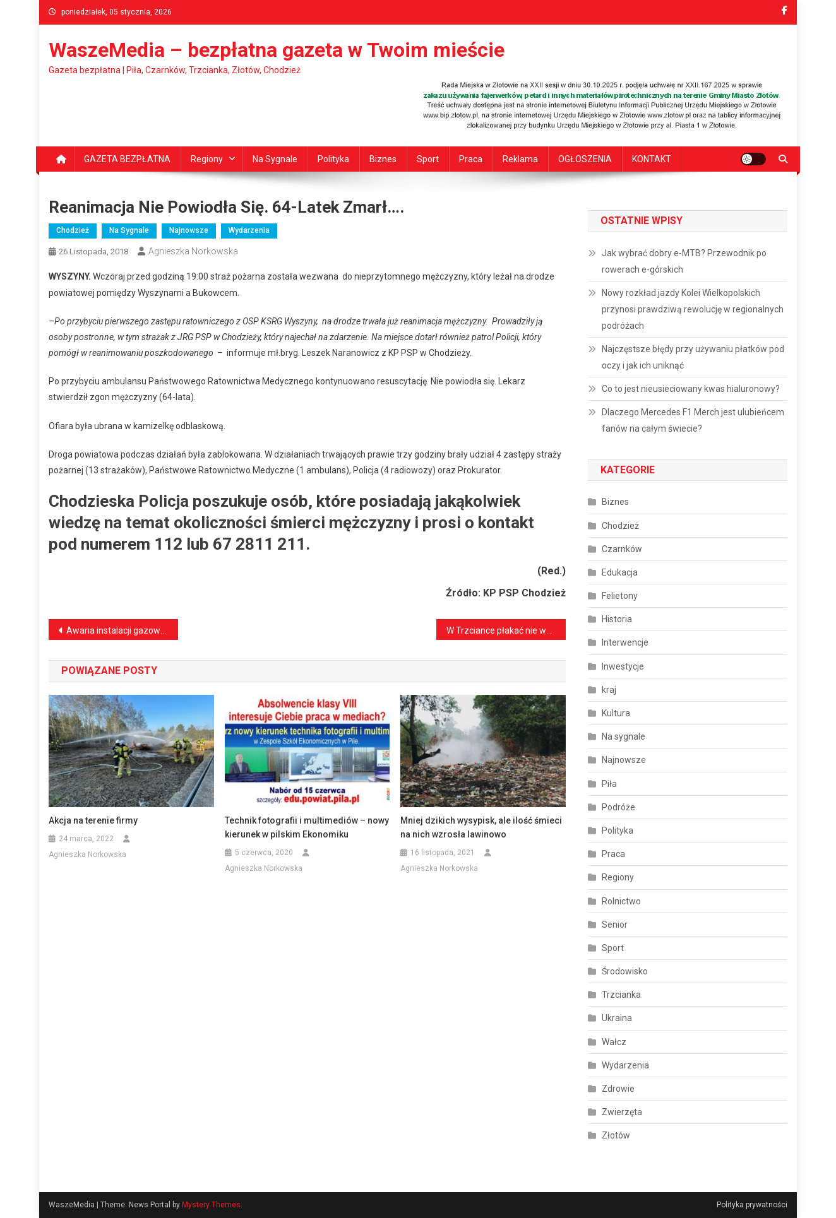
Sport (428, 159)
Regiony (207, 159)
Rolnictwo (621, 901)
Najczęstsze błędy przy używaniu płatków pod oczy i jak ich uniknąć (693, 357)
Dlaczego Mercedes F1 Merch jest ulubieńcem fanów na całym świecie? (693, 420)
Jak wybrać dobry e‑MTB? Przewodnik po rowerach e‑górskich (684, 261)
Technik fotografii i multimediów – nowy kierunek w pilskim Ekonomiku (307, 827)
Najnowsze (188, 230)
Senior (615, 924)
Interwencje (625, 642)
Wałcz (614, 1042)
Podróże (618, 807)
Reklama (520, 159)
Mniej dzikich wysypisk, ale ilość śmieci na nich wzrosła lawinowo (481, 827)
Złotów (616, 1135)
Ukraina (617, 1018)
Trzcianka (621, 995)
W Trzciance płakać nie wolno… (506, 630)
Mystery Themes (211, 1204)
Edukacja (620, 572)
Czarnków (622, 549)
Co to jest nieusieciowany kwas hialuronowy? (691, 389)
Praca (470, 159)
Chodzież (72, 230)
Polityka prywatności (752, 1204)
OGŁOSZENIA (585, 159)
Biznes (383, 159)
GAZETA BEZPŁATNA (127, 159)
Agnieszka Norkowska (193, 251)
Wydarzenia (249, 230)
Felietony (620, 596)
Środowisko (625, 971)
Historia (617, 619)
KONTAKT (651, 159)
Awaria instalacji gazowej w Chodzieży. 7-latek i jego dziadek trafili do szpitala (122, 630)
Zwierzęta (622, 1112)
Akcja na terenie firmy (93, 820)
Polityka (333, 159)
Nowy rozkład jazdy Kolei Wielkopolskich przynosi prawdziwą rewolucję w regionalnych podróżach (693, 309)
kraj (609, 690)
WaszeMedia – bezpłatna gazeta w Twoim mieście (277, 50)
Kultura (616, 713)
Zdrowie (618, 1089)
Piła (609, 784)
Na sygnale (275, 159)
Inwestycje (623, 666)
